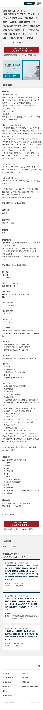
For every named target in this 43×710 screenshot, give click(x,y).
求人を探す (7, 673)
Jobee (6, 3)
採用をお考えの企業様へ (31, 686)
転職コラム (7, 682)
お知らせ (25, 673)
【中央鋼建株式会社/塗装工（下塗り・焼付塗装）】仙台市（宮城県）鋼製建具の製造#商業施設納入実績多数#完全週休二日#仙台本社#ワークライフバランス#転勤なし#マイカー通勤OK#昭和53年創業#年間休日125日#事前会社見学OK (21, 572)
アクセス (6, 686)
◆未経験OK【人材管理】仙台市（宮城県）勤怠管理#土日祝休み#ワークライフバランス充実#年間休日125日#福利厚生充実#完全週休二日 (21, 635)
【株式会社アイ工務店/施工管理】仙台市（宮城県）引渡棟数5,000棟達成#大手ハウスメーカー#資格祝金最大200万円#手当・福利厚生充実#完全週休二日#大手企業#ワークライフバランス (21, 604)
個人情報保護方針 (8, 703)
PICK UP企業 (8, 678)
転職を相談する (8, 695)
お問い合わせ (26, 682)
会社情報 (25, 678)
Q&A (5, 691)
